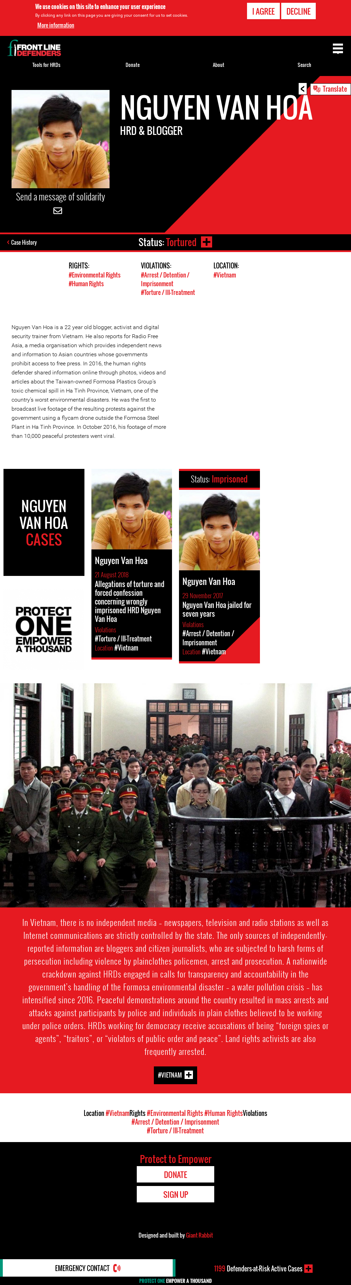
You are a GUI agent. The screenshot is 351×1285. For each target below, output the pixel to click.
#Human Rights (86, 283)
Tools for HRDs (46, 64)
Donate (133, 64)
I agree (263, 11)
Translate (335, 88)
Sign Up (175, 1194)
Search (304, 64)
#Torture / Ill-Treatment (168, 292)
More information (55, 25)
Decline (298, 11)
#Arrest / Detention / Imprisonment (165, 279)
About (218, 64)
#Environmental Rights (94, 275)
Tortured (181, 242)
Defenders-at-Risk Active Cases (258, 1268)
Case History (24, 242)
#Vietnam (225, 275)
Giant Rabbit (199, 1235)
